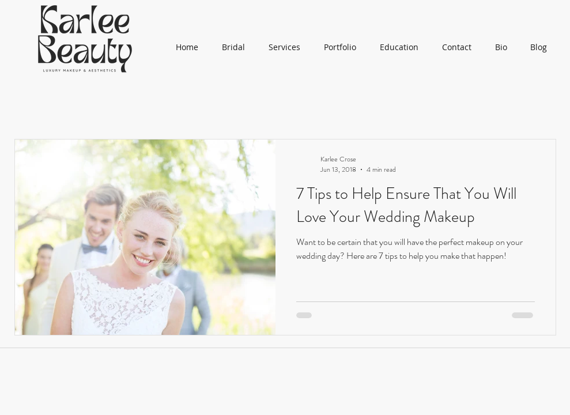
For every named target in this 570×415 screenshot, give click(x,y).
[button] (340, 47)
